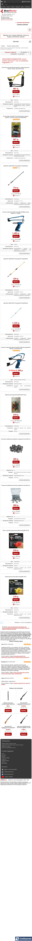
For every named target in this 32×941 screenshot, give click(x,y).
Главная (3, 45)
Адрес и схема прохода (9, 769)
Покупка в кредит (6, 757)
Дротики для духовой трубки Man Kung (15, 394)
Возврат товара (5, 760)
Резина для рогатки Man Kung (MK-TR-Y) (15, 576)
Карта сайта (4, 763)
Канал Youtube (7, 776)
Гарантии (18, 6)
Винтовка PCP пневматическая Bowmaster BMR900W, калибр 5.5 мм (8, 727)
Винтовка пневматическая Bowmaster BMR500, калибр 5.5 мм (24, 727)
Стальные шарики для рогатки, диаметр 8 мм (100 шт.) (15, 485)
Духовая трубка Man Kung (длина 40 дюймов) (16, 258)
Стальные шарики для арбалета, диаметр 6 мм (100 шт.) (16, 439)
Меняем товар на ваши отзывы (9, 743)
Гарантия (4, 759)
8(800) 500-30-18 (7, 16)
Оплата (8, 6)
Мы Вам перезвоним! (23, 22)
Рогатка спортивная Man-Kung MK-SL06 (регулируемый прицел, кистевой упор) (15, 348)
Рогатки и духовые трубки (13, 45)
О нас (3, 753)
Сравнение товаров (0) (10, 52)
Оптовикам (27, 6)
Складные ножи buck (11, 629)
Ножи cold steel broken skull (14, 626)
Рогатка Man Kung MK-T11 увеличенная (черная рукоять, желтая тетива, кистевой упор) (15, 117)
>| (9, 622)
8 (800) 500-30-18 (7, 771)
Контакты (4, 761)
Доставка (3, 6)
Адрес (22, 6)
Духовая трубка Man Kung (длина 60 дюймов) (16, 303)
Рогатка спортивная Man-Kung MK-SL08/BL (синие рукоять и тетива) (16, 212)
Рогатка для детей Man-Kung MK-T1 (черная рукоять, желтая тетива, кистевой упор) (16, 68)
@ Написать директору (22, 24)
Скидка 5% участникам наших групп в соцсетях (12, 744)
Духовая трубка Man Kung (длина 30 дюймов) (16, 165)
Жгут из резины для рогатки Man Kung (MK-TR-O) (16, 530)
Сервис (12, 6)
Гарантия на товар (6, 746)
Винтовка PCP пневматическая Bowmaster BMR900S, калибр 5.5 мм (24, 704)
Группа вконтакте (7, 774)
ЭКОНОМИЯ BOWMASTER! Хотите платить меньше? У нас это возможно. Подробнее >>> (15, 60)
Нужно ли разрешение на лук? (9, 747)
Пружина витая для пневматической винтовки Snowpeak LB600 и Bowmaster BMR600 (8, 704)
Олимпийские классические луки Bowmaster (14, 628)
